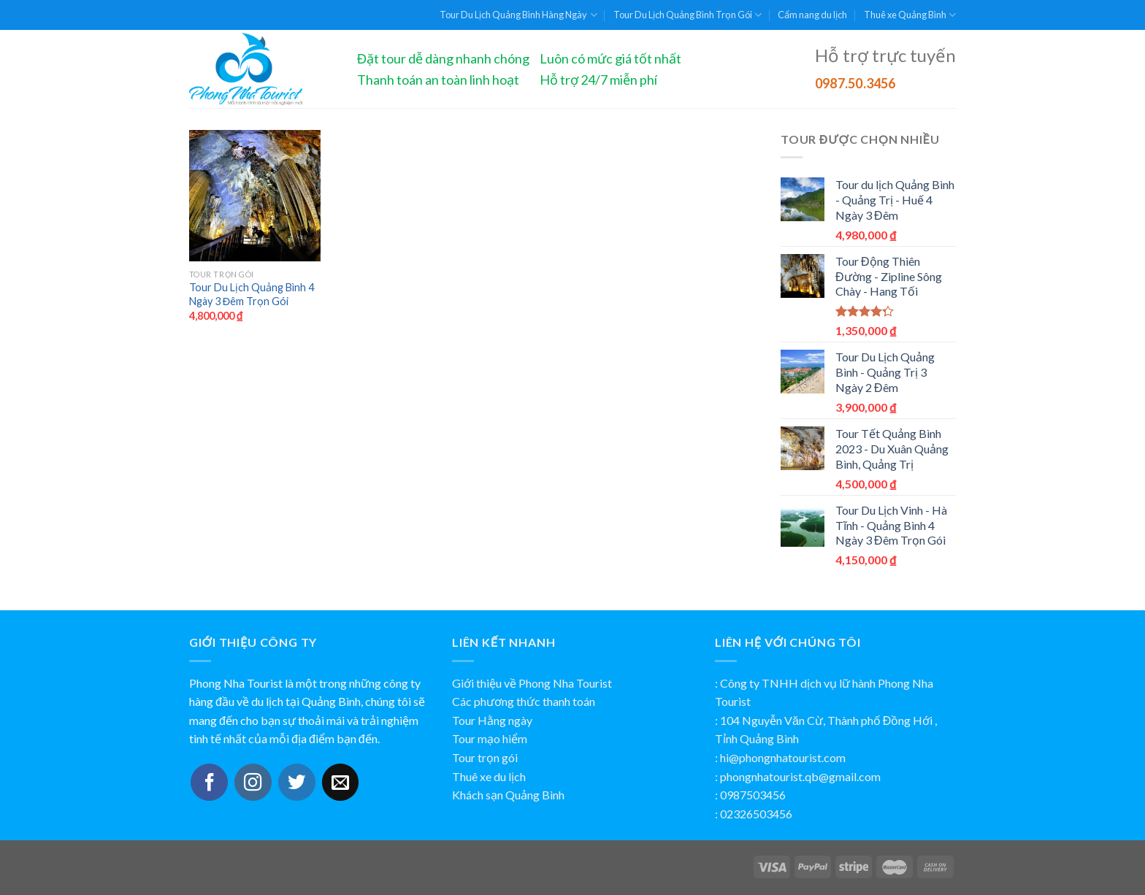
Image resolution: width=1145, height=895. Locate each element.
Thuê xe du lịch (489, 776)
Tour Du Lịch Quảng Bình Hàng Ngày (518, 15)
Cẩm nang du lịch (812, 14)
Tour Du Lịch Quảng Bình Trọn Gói (687, 15)
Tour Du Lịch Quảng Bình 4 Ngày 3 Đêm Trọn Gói (251, 294)
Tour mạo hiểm (489, 738)
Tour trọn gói (485, 757)
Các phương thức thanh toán (523, 701)
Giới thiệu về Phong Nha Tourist (532, 683)
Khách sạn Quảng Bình (508, 795)
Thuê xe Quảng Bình (910, 15)
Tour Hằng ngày (492, 720)
